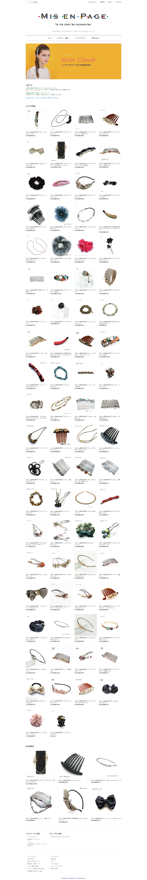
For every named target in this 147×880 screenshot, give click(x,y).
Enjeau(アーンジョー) (33, 839)
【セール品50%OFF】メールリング (60, 321)
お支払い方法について (33, 861)
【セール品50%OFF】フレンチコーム (69, 780)
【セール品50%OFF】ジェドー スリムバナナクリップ (36, 385)
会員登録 (102, 2)
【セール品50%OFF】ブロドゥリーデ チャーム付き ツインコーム (60, 164)
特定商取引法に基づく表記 (34, 871)
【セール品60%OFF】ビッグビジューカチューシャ (106, 780)
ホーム (50, 38)
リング (29, 841)
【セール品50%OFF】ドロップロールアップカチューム (85, 448)
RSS (52, 868)
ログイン (110, 2)
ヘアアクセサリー (32, 836)
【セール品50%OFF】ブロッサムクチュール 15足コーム (85, 480)
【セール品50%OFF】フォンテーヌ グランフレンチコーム (86, 701)
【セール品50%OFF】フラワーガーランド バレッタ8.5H (85, 164)
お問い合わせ (95, 38)
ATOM (56, 868)
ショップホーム (31, 856)
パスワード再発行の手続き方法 (35, 868)
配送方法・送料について (34, 864)
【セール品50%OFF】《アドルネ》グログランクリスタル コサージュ (36, 417)
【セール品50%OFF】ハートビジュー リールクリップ (36, 607)
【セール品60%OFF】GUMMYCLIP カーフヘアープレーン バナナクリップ (109, 228)
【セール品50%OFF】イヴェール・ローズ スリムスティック (60, 607)
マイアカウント (92, 2)
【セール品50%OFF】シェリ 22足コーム (38, 818)
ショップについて (80, 38)
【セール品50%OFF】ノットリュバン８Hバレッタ (106, 818)
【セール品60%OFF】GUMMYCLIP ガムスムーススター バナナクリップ (61, 354)
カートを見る (54, 864)
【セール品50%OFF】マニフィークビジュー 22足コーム (85, 132)
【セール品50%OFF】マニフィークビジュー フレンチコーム (109, 607)
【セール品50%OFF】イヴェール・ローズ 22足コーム (109, 670)
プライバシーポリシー (57, 866)
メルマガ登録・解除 (32, 866)
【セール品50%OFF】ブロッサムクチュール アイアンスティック (36, 543)
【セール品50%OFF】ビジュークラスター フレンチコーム (85, 354)
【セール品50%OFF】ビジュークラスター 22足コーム (109, 164)
